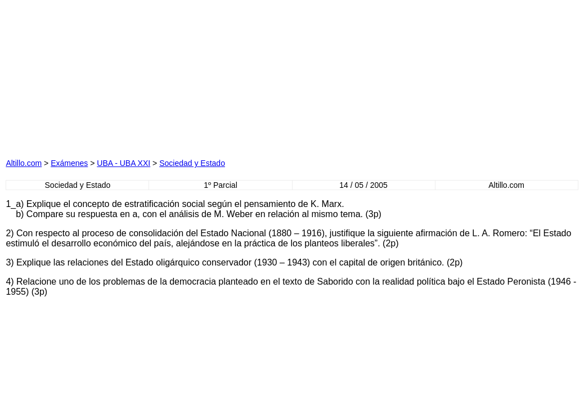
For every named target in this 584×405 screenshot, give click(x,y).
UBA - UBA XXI (123, 163)
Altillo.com (24, 163)
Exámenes (69, 163)
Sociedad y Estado (192, 163)
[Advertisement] (134, 76)
